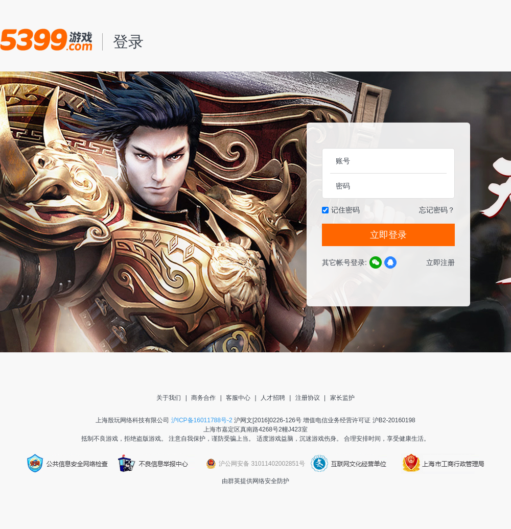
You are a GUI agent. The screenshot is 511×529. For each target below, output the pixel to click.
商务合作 (203, 397)
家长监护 (342, 397)
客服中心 (238, 397)
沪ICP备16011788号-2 (202, 420)
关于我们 (168, 397)
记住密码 (345, 210)
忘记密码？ (437, 209)
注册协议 (307, 397)
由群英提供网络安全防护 (255, 481)
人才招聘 (273, 397)
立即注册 (440, 262)
